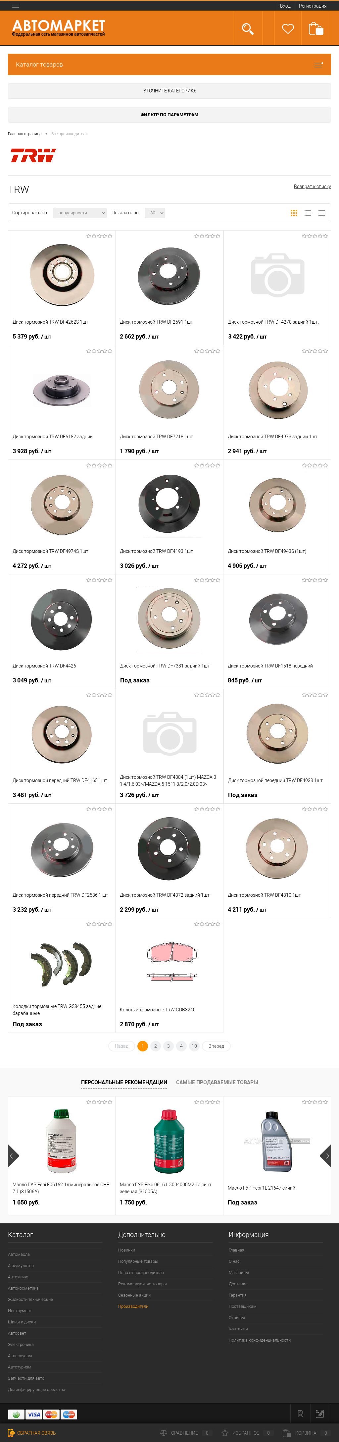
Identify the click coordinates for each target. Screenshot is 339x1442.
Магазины (239, 1272)
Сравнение (186, 1433)
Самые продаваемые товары (217, 1082)
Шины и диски (22, 1321)
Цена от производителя (141, 1272)
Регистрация (313, 6)
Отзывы (237, 1317)
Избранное (247, 1433)
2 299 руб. (139, 909)
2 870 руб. (139, 1024)
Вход (285, 6)
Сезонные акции (134, 1295)
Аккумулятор (21, 1265)
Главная (236, 1250)
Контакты (238, 1328)
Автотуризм (19, 1366)
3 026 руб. (139, 565)
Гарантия (238, 1295)
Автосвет (17, 1333)
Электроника (21, 1344)
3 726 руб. (139, 795)
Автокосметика (23, 1288)
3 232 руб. (32, 909)
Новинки (126, 1250)
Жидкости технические (30, 1299)
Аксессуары (20, 1355)
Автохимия (18, 1276)
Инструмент (20, 1310)
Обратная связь (32, 1433)
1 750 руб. (133, 1202)
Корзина (307, 1433)
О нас (234, 1261)
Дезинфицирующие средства (36, 1389)
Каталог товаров (169, 64)
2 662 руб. (139, 336)
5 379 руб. (32, 336)
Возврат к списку (312, 186)
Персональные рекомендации (124, 1082)
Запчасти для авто (26, 1378)
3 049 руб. (32, 680)
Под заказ (135, 680)
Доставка (238, 1283)
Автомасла (19, 1254)
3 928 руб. (32, 451)
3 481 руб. (32, 795)
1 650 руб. (26, 1202)
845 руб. (245, 680)
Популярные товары (138, 1261)
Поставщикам (243, 1306)
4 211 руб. (247, 909)
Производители (133, 1306)
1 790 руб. (139, 451)
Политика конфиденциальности (260, 1340)
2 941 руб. (247, 451)
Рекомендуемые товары (142, 1283)
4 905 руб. (247, 565)
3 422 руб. (247, 336)
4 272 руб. (32, 565)
